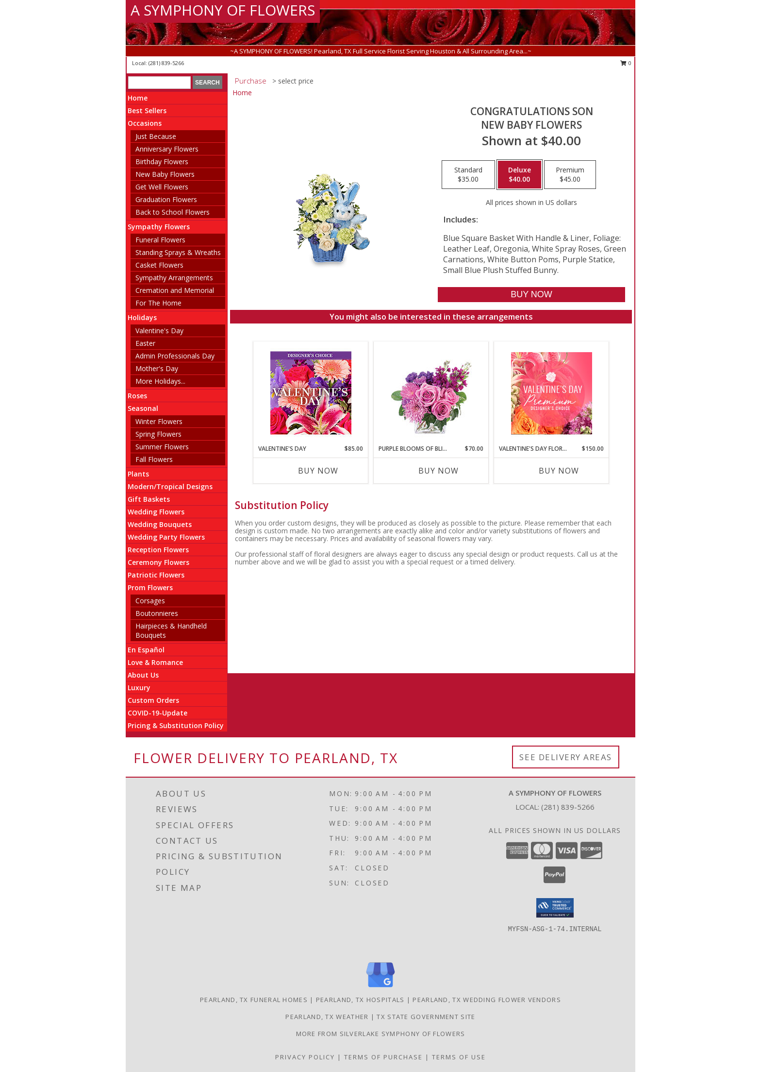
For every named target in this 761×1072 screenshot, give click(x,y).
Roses (137, 395)
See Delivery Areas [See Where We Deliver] (565, 757)
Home (138, 97)
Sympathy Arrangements (174, 277)
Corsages (150, 600)
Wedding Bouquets (160, 524)
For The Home (158, 302)
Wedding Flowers (156, 511)
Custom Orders (153, 700)
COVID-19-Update (157, 712)
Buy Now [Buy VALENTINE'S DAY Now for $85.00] (318, 470)
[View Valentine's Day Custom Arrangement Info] (310, 393)
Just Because (155, 136)
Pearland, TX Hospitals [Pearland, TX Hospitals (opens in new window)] (360, 999)
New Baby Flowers (165, 174)
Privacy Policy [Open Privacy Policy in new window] (305, 1057)
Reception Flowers (158, 549)
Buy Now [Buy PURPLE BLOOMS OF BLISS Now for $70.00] (438, 470)
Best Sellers (147, 110)
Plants (138, 473)
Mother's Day (156, 368)
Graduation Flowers (166, 199)
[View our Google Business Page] (380, 987)
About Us (143, 675)
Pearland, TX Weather (326, 1016)
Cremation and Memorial (174, 290)
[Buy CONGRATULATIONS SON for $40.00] (531, 294)
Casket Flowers (159, 265)
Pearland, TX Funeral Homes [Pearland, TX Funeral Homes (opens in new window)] (254, 999)
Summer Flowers (162, 446)
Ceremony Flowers (158, 562)
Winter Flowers (158, 421)
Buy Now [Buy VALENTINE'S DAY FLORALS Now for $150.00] (559, 470)
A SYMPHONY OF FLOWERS (223, 10)
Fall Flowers (154, 459)
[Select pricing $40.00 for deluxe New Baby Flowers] (519, 175)
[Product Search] (159, 82)
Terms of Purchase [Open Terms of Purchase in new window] (383, 1057)
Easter (145, 343)
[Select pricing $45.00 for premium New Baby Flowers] (570, 175)
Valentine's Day (159, 330)
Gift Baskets (149, 499)
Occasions (145, 123)
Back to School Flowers (172, 212)
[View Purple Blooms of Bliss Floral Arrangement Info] (431, 393)
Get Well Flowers (161, 186)
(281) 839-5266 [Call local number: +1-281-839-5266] (166, 63)
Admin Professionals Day (175, 355)
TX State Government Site (426, 1016)
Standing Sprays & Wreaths (178, 252)
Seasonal (143, 408)
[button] (555, 908)
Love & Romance (155, 662)
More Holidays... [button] (160, 381)
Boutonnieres (156, 613)
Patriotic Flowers (156, 574)
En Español (146, 649)
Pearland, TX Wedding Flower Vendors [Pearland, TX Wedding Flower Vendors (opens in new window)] (487, 999)
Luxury (139, 687)
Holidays (142, 317)
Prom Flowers (150, 587)
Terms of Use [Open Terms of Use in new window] (459, 1057)
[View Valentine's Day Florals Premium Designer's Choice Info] (551, 393)
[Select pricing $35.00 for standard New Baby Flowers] (468, 175)
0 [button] (626, 63)
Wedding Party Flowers (166, 537)
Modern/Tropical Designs (170, 486)
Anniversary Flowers (167, 148)
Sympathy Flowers (159, 226)
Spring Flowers (158, 434)
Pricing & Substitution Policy (176, 725)
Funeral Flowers (160, 239)
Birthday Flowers (161, 161)
